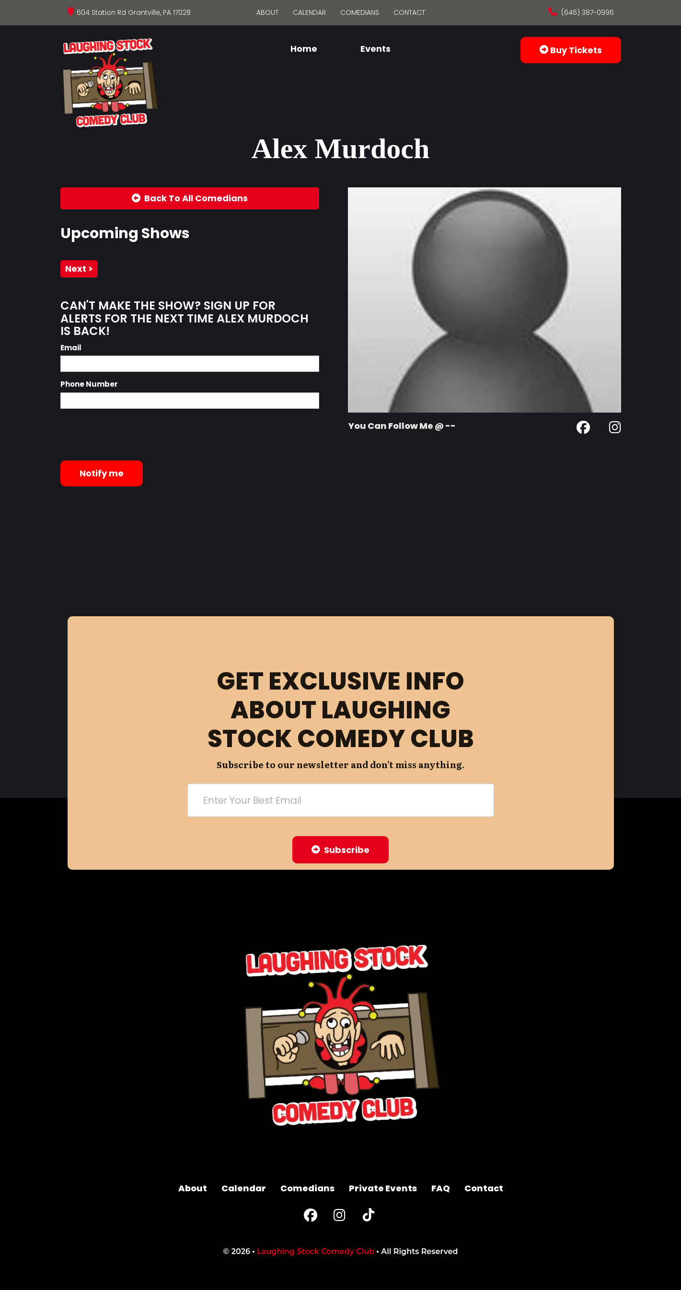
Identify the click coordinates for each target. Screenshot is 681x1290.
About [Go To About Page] (267, 12)
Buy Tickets (571, 50)
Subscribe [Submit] (340, 849)
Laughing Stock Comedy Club (315, 1251)
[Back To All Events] (189, 198)
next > (79, 269)
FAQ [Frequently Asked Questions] (440, 1188)
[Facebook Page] (583, 429)
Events (375, 49)
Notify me (102, 473)
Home (303, 49)
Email (70, 348)
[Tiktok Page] (368, 1217)
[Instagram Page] (615, 429)
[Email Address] (340, 800)
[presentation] (133, 434)
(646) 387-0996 (586, 12)
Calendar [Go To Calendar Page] (309, 12)
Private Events (383, 1188)
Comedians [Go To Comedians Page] (359, 12)
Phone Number (89, 384)
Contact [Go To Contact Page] (409, 12)
